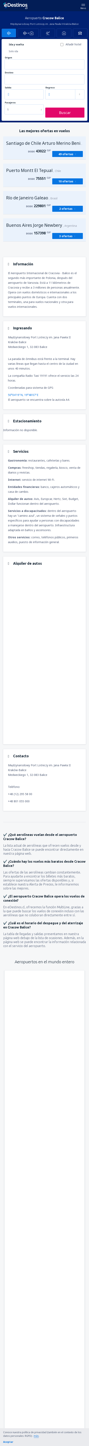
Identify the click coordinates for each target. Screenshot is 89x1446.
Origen (8, 57)
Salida (8, 87)
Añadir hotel (73, 44)
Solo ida (13, 51)
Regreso (50, 87)
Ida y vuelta (16, 44)
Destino (9, 72)
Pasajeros (10, 102)
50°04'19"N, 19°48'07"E (23, 395)
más (36, 1436)
